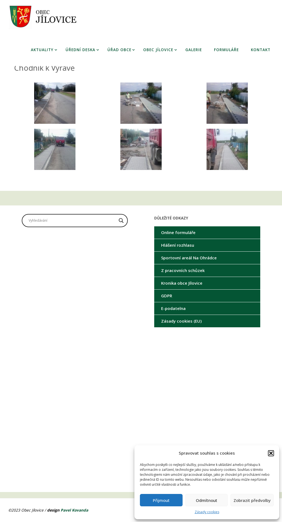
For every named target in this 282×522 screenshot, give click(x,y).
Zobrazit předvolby (252, 500)
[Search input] (72, 220)
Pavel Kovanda (74, 510)
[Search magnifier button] (121, 220)
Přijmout (161, 500)
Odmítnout (206, 500)
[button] (271, 453)
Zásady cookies (207, 512)
